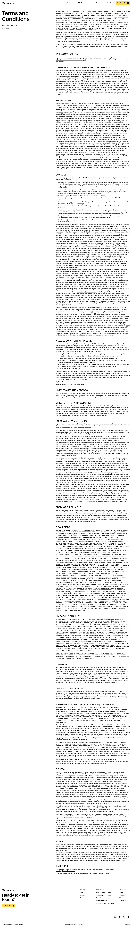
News (121, 892)
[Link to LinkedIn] (128, 917)
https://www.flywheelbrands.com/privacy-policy (71, 60)
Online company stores (103, 892)
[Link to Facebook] (119, 917)
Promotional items (102, 898)
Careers (82, 895)
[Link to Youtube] (115, 917)
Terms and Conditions (70, 924)
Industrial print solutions (103, 895)
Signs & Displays (101, 900)
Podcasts (122, 895)
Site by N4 (127, 924)
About (82, 892)
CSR (81, 900)
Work (121, 898)
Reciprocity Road (85, 898)
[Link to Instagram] (124, 917)
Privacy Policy (82, 772)
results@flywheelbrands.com (117, 114)
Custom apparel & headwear (105, 903)
